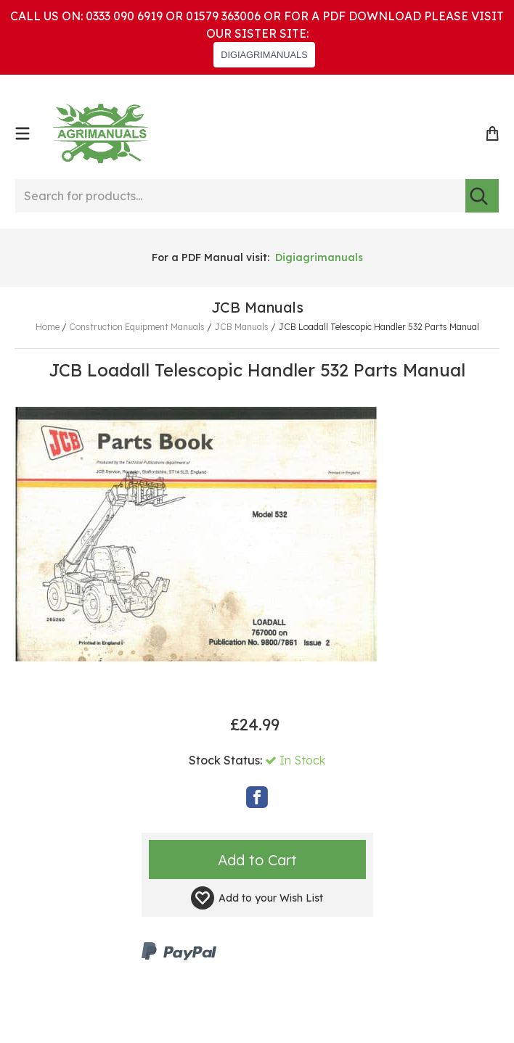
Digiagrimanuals (319, 257)
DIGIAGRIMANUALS (264, 54)
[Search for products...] (240, 196)
